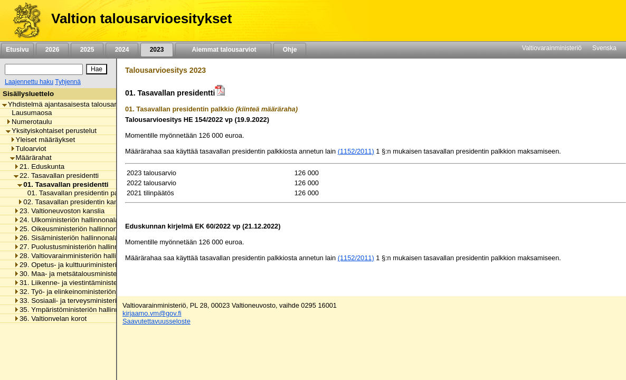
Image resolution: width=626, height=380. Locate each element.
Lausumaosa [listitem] (29, 113)
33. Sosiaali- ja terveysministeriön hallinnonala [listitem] (89, 301)
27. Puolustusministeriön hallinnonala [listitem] (75, 247)
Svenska (604, 48)
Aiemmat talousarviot (223, 49)
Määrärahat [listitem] (31, 158)
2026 (52, 49)
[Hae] (96, 69)
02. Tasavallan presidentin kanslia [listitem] (72, 202)
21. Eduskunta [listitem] (39, 166)
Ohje (289, 49)
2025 (87, 49)
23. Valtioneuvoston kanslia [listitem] (59, 211)
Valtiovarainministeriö (552, 48)
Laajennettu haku (29, 82)
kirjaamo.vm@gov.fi (152, 313)
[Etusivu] (23, 20)
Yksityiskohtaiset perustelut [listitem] (51, 131)
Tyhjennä (68, 82)
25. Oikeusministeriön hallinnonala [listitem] (70, 229)
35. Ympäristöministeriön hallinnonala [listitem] (75, 310)
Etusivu (17, 49)
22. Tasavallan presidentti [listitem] (56, 175)
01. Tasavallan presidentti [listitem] (62, 184)
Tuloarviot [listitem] (28, 149)
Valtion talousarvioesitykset (141, 18)
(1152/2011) (356, 151)
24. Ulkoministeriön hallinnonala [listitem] (66, 220)
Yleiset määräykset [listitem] (42, 140)
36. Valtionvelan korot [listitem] (50, 318)
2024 (121, 49)
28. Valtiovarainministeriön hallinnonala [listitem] (77, 256)
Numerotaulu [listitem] (29, 122)
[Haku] (44, 69)
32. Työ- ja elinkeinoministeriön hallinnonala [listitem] (85, 292)
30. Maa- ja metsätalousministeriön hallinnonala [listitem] (91, 274)
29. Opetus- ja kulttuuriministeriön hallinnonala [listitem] (89, 265)
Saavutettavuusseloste (156, 321)
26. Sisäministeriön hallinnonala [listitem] (66, 238)
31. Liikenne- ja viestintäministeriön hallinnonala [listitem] (91, 283)
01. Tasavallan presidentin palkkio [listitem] (77, 193)
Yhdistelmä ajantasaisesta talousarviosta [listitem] (68, 104)
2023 (156, 49)
